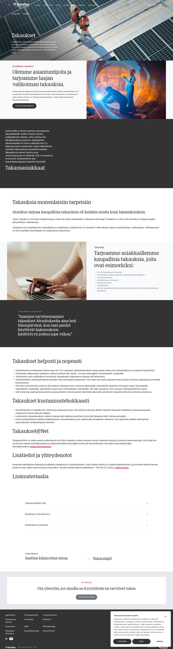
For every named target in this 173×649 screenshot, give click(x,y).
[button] (9, 5)
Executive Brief (49, 631)
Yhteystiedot (92, 5)
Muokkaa (160, 641)
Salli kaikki (122, 641)
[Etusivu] (21, 5)
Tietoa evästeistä (50, 615)
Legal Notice (10, 615)
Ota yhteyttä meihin (86, 600)
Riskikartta (81, 5)
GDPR (26, 627)
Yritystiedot (28, 619)
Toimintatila (10, 627)
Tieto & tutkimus (69, 5)
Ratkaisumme (48, 5)
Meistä (58, 5)
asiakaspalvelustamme (40, 447)
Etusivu (38, 5)
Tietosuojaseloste (31, 615)
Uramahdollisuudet (31, 631)
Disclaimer (47, 619)
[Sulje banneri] (165, 617)
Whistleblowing (49, 627)
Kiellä (141, 641)
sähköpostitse (122, 468)
